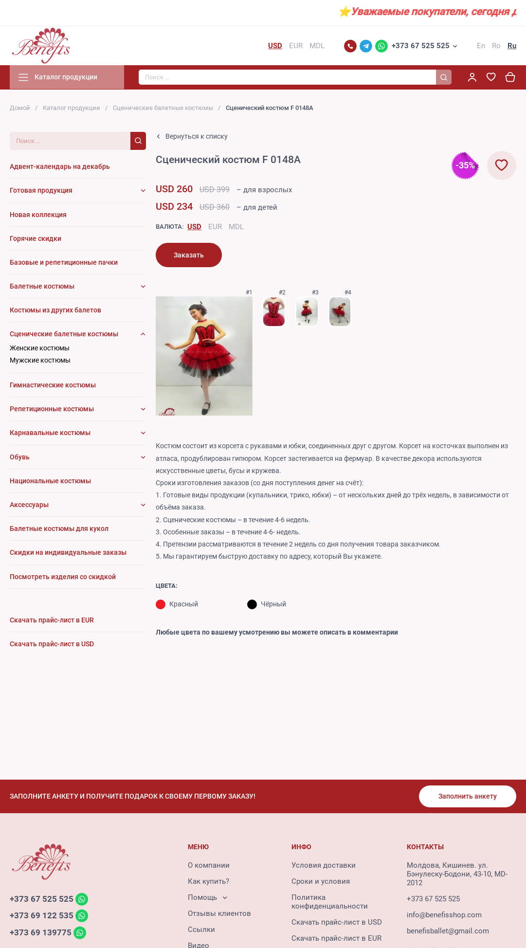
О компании (209, 865)
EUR (215, 226)
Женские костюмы (40, 348)
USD (194, 226)
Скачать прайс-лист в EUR (336, 938)
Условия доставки (323, 865)
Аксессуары (29, 505)
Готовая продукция (41, 191)
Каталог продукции (71, 107)
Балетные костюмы (42, 287)
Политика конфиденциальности (329, 902)
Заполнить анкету (467, 796)
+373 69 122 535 (41, 916)
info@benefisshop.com (444, 915)
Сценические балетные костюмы (163, 107)
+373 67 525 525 (421, 45)
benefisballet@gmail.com (448, 931)
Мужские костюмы (40, 360)
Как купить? (208, 881)
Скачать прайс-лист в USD (336, 922)
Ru (512, 45)
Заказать (189, 255)
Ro (496, 45)
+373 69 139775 (41, 933)
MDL (236, 226)
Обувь (20, 457)
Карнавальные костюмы (50, 433)
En (481, 45)
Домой (20, 107)
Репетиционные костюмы (52, 409)
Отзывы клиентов (219, 913)
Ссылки (201, 929)
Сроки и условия (320, 881)
